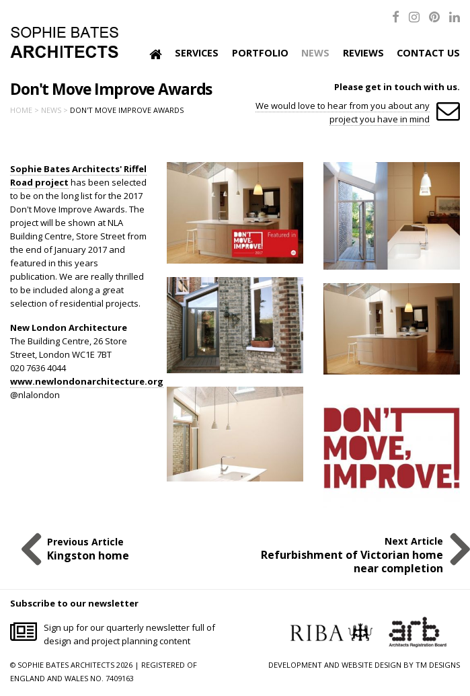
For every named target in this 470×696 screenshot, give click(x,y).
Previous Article (88, 548)
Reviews (363, 52)
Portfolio (260, 52)
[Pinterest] (434, 16)
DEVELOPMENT (295, 665)
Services (197, 52)
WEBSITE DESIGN (371, 665)
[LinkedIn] (454, 16)
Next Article (344, 555)
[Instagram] (414, 16)
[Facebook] (395, 16)
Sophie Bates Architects (64, 42)
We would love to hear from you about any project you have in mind (343, 112)
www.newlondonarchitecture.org (86, 381)
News (315, 52)
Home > (24, 110)
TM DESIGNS (438, 665)
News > (54, 110)
